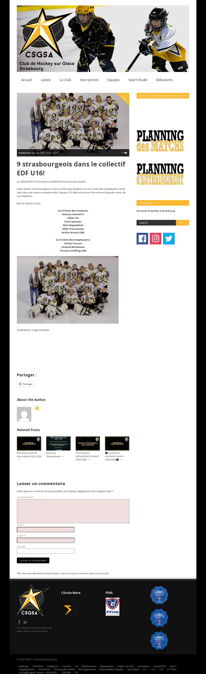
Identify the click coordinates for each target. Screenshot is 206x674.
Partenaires (44, 669)
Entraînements (89, 666)
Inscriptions (89, 80)
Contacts (66, 666)
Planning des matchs (64, 669)
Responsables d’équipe (111, 669)
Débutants (164, 80)
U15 (161, 669)
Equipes (113, 80)
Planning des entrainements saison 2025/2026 (87, 456)
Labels (46, 80)
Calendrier (37, 666)
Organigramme (26, 669)
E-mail (21, 535)
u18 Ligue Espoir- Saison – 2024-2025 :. (38, 672)
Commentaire (25, 497)
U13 (153, 669)
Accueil (26, 80)
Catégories (52, 666)
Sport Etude (137, 80)
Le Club (65, 80)
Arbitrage (23, 666)
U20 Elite (66, 672)
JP (37, 408)
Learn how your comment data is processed (84, 573)
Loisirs (173, 666)
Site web (21, 546)
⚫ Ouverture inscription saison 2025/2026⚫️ (114, 456)
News (124, 98)
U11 (145, 669)
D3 (76, 666)
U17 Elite (171, 669)
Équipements (107, 666)
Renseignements (87, 669)
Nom (20, 525)
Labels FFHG (159, 666)
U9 (76, 672)
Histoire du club (125, 666)
